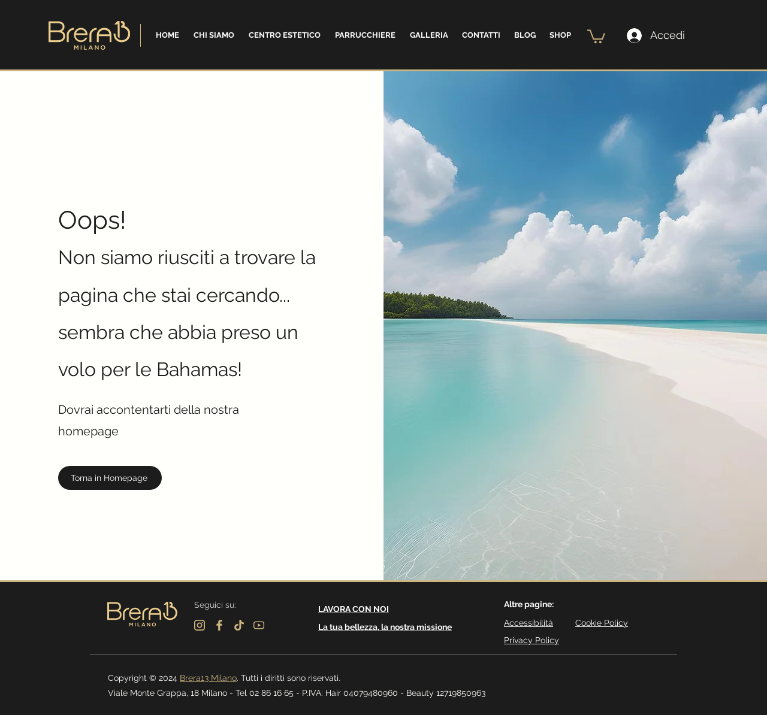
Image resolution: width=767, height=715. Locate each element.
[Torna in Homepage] (110, 478)
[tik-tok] (239, 625)
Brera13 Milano (208, 678)
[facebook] (219, 625)
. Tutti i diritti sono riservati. (288, 678)
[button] (213, 35)
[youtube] (258, 625)
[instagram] (199, 625)
